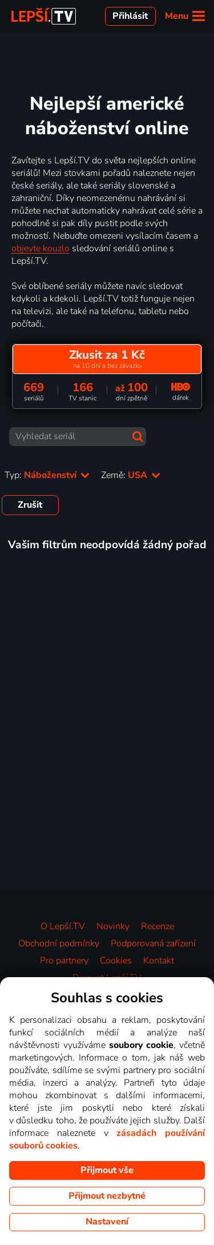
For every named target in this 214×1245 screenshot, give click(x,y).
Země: (130, 475)
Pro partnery (64, 960)
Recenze (157, 926)
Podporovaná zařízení (153, 943)
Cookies (116, 960)
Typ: (47, 475)
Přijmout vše (107, 1170)
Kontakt (158, 960)
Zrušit (30, 505)
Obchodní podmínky (58, 943)
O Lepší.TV (63, 926)
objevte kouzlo (40, 248)
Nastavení (107, 1221)
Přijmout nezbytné (107, 1196)
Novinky (113, 926)
